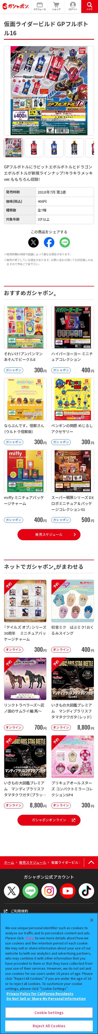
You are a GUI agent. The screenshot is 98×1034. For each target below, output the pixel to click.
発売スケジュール (48, 534)
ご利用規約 (16, 910)
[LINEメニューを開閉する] (30, 891)
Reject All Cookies (49, 1025)
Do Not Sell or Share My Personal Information (46, 998)
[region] (49, 973)
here (30, 937)
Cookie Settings (49, 1012)
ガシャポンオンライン (53, 819)
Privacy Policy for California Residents (40, 993)
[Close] (91, 920)
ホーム (9, 862)
